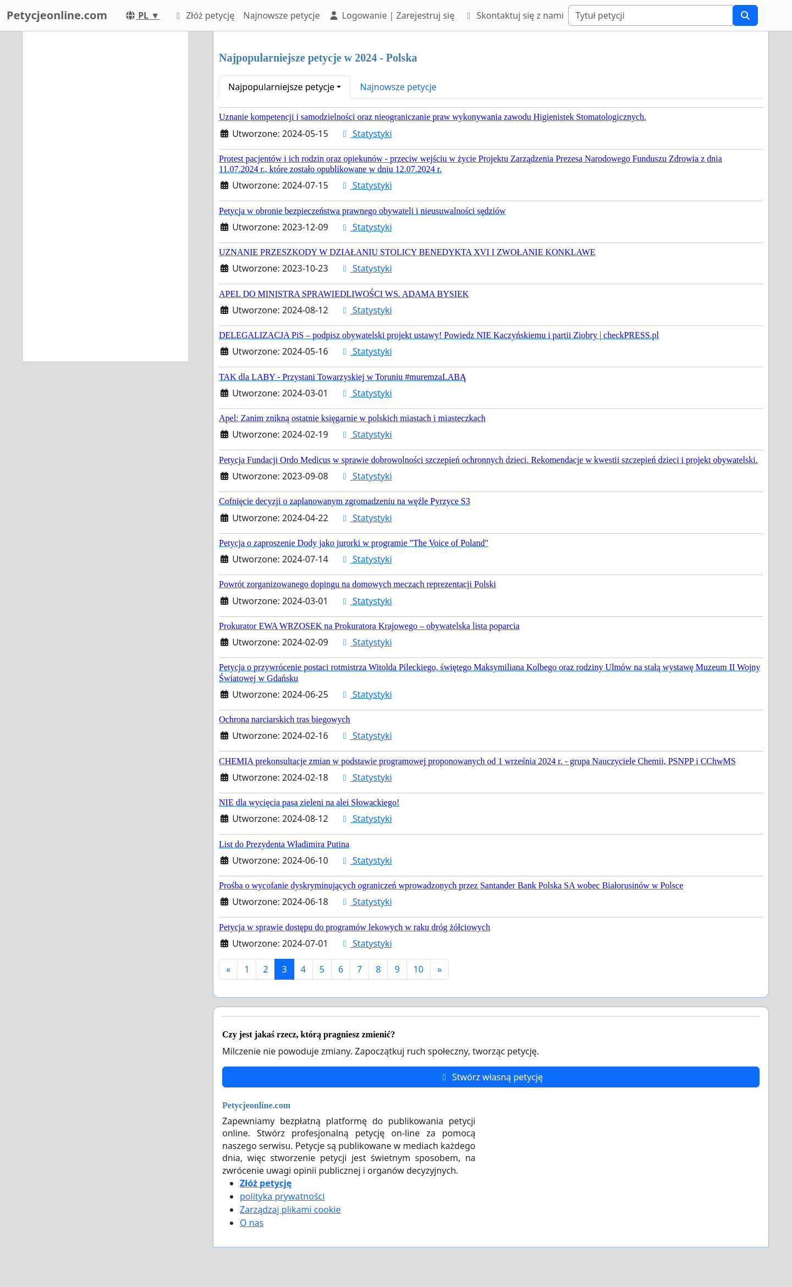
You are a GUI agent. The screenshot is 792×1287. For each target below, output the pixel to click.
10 (419, 969)
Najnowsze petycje (281, 15)
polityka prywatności (282, 1196)
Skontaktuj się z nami (513, 15)
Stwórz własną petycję (491, 1077)
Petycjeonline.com (57, 15)
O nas (251, 1223)
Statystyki (365, 134)
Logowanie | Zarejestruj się (391, 15)
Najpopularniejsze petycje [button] (281, 87)
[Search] (650, 15)
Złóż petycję (203, 15)
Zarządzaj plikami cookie (290, 1209)
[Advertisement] (105, 196)
